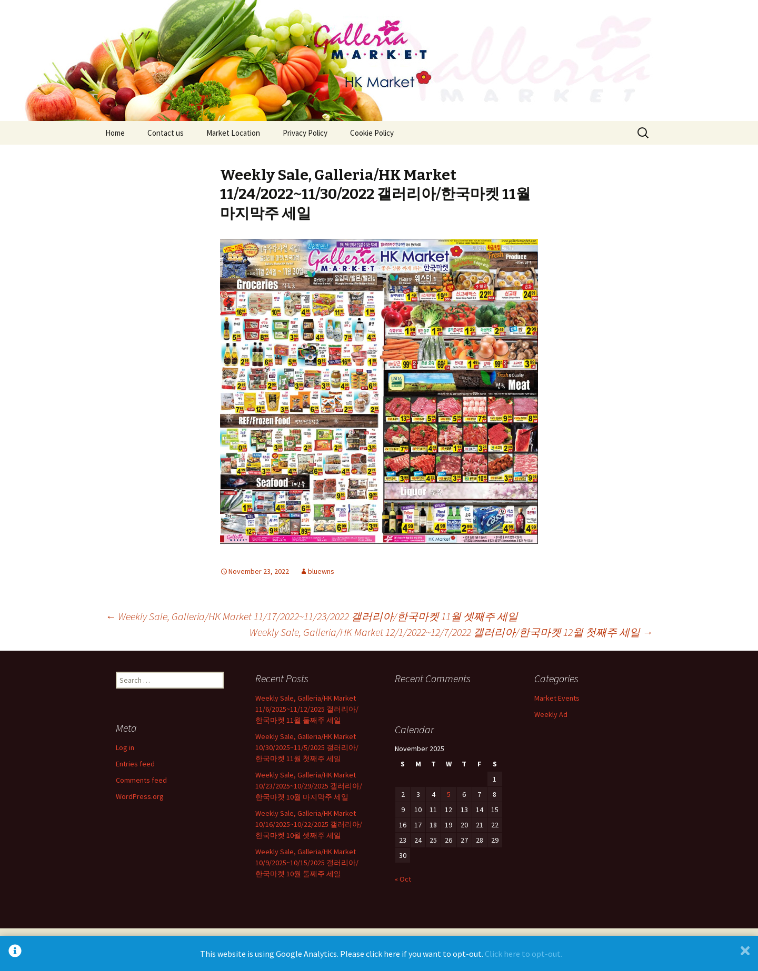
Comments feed (141, 780)
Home (115, 133)
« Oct (403, 879)
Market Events (557, 698)
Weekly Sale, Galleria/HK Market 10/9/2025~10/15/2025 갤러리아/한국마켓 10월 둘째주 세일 (306, 862)
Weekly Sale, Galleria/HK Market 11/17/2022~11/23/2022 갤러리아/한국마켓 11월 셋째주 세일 (311, 616)
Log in (125, 747)
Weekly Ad (550, 714)
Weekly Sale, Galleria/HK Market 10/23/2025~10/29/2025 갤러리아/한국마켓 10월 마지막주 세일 (308, 786)
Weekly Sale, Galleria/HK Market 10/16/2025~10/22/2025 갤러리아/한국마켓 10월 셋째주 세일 (308, 824)
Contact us (165, 133)
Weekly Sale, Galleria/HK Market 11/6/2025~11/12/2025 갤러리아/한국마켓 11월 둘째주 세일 (306, 709)
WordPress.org (140, 796)
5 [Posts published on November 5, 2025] (449, 794)
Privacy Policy (305, 133)
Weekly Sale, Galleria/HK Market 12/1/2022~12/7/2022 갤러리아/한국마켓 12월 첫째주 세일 (451, 632)
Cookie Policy (372, 133)
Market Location (233, 133)
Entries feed (135, 763)
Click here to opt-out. (523, 953)
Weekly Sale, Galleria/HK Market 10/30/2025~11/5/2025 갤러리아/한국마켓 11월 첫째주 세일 (306, 747)
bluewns (321, 571)
